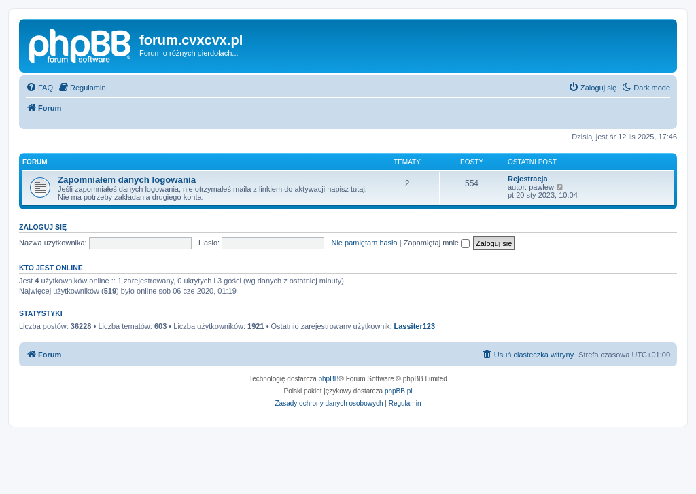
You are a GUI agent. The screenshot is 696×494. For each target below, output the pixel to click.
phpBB (329, 379)
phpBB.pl (399, 391)
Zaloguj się (43, 227)
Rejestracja (528, 179)
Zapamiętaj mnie (437, 243)
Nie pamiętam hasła (364, 243)
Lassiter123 (415, 326)
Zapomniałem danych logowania (127, 180)
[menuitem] (39, 88)
